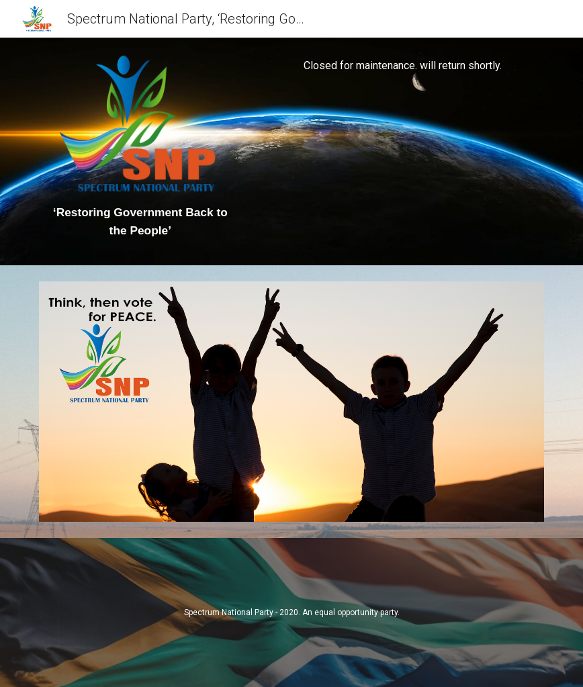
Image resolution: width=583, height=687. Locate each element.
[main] (140, 221)
